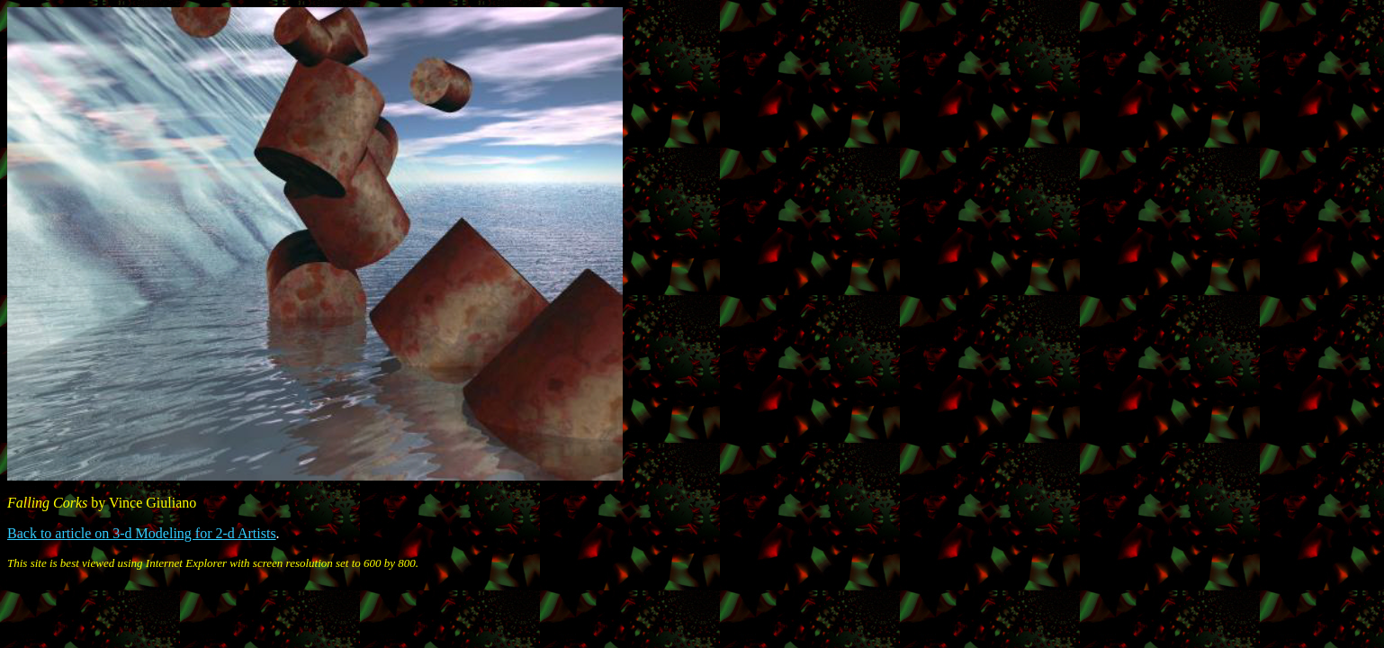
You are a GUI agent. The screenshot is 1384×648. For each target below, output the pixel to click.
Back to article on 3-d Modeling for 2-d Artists (141, 533)
